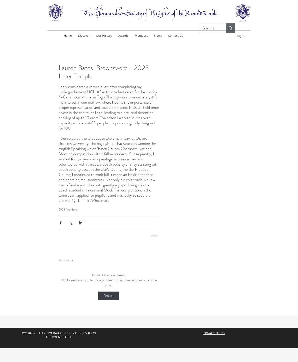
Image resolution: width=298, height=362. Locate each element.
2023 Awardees (68, 209)
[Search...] (210, 28)
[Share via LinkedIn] (81, 223)
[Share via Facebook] (60, 223)
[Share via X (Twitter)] (71, 223)
